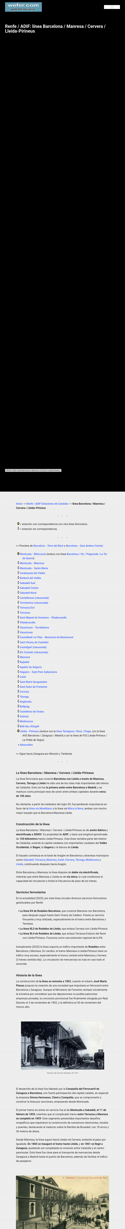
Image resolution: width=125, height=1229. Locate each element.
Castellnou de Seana (32, 711)
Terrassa (25, 612)
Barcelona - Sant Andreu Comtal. (86, 545)
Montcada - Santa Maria (34, 568)
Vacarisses (26, 632)
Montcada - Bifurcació (33, 554)
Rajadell (24, 662)
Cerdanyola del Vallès (33, 573)
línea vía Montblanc (41, 808)
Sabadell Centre (29, 587)
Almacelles (26, 744)
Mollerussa (26, 721)
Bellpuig (25, 706)
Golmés (24, 716)
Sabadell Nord (28, 592)
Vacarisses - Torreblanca (35, 627)
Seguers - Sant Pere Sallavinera (39, 672)
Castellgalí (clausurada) (33, 647)
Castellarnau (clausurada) (34, 597)
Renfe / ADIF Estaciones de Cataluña (48, 503)
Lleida (19, 864)
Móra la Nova (76, 808)
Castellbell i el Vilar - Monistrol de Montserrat (47, 637)
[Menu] (112, 7)
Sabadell (28, 859)
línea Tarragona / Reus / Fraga (74, 731)
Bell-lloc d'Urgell (29, 726)
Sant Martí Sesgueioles (34, 681)
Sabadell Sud (27, 583)
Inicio (19, 503)
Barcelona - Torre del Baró (48, 545)
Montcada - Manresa (32, 563)
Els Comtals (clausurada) (34, 652)
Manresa (25, 657)
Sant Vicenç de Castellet (34, 642)
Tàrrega (24, 696)
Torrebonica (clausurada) (34, 602)
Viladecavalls (28, 622)
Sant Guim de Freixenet (34, 686)
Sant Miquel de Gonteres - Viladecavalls (44, 617)
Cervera (24, 691)
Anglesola (26, 701)
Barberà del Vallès (31, 578)
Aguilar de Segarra (31, 667)
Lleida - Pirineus (30, 731)
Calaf (23, 676)
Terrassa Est (27, 607)
